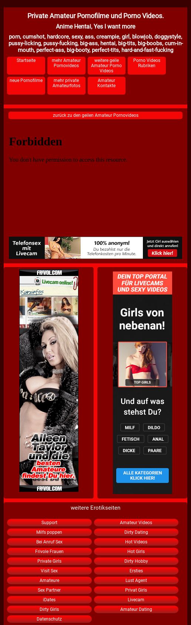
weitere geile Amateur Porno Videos (106, 65)
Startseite (26, 60)
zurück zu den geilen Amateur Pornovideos (95, 115)
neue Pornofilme (26, 80)
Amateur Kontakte (106, 83)
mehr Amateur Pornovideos (66, 63)
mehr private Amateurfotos (66, 83)
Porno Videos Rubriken (146, 63)
